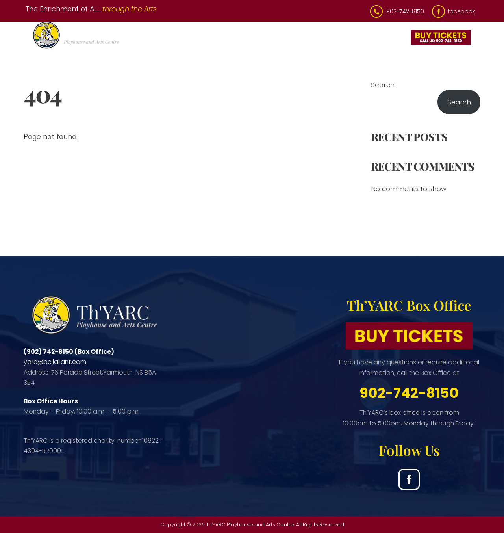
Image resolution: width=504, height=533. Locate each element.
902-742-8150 (409, 393)
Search (383, 84)
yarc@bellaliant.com (55, 361)
